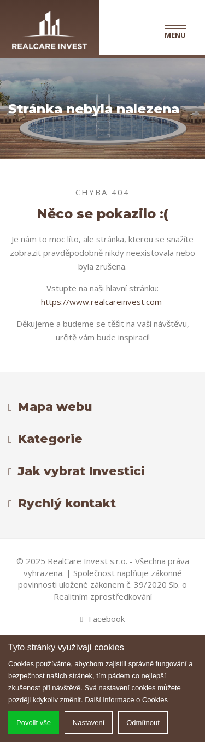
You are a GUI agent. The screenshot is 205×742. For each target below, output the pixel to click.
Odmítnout (143, 723)
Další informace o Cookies (126, 700)
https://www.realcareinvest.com (101, 301)
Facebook (102, 618)
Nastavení (89, 723)
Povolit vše (33, 723)
